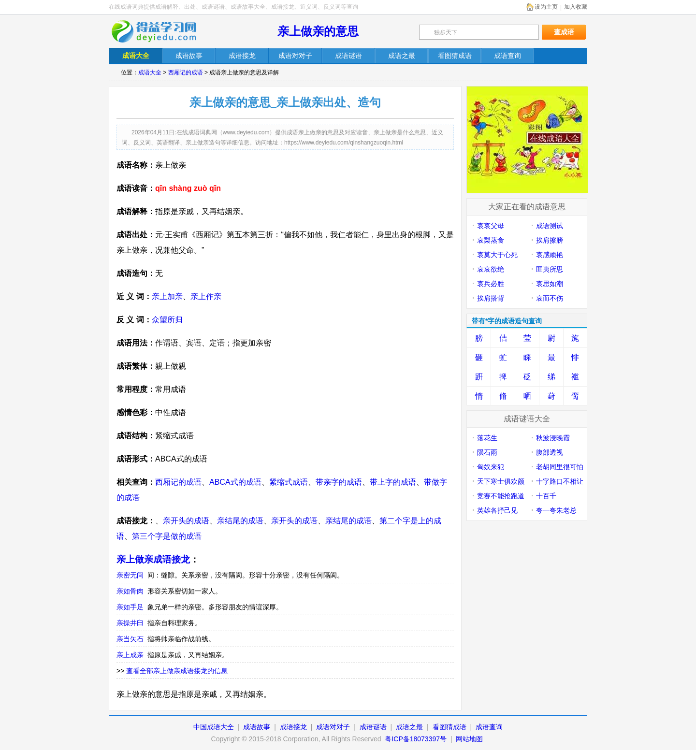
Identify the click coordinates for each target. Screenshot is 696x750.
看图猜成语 (449, 727)
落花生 (487, 438)
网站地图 (469, 739)
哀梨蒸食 (490, 240)
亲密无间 (130, 575)
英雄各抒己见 (497, 510)
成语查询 (489, 727)
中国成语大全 (213, 727)
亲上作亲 (205, 296)
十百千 (546, 496)
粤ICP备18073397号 (417, 739)
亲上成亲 (130, 655)
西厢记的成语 (185, 72)
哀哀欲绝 (490, 269)
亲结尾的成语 (240, 521)
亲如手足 (130, 607)
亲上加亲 (167, 296)
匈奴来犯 (490, 467)
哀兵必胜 (490, 284)
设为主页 (546, 6)
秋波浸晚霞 (553, 438)
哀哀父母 (490, 226)
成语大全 (149, 72)
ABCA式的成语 (235, 482)
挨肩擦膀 (549, 240)
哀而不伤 (549, 298)
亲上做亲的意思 (318, 31)
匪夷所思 (549, 269)
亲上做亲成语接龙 (153, 559)
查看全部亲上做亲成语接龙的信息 (177, 671)
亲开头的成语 (186, 521)
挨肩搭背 (490, 298)
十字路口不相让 (559, 481)
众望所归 (167, 320)
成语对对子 (333, 727)
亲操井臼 (130, 623)
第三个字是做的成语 (167, 536)
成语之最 (409, 727)
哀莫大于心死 (497, 255)
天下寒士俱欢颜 (500, 481)
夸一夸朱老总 (556, 510)
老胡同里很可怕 (559, 467)
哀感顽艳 (549, 255)
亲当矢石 (130, 639)
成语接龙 (293, 727)
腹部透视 (549, 452)
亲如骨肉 (130, 591)
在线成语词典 (160, 31)
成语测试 (549, 226)
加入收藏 (575, 6)
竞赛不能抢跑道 (500, 496)
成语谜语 (373, 727)
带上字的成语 (393, 482)
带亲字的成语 (339, 482)
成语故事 (256, 727)
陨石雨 (487, 452)
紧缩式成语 (288, 482)
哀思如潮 (549, 284)
